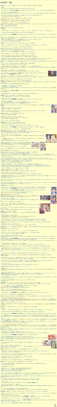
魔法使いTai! (7, 254)
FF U (20, 117)
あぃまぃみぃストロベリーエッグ (19, 81)
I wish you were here (21, 349)
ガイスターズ (13, 75)
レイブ (8, 75)
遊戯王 (23, 117)
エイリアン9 (14, 356)
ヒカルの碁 (41, 23)
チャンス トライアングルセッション (19, 23)
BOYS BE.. (25, 18)
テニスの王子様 (34, 23)
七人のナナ (19, 75)
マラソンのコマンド (12, 396)
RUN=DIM (28, 23)
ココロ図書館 (24, 135)
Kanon (25, 5)
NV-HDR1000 (6, 194)
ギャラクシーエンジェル (11, 55)
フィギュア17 (26, 59)
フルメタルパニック (8, 117)
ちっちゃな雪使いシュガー (21, 95)
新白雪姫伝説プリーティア (22, 294)
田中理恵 (35, 285)
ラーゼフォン (16, 128)
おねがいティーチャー (10, 18)
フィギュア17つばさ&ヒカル (22, 254)
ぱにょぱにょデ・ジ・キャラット (11, 246)
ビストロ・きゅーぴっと (15, 170)
